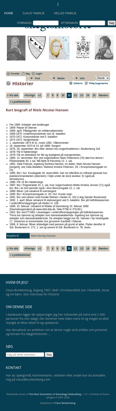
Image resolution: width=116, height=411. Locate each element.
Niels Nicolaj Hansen (43, 236)
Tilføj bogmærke (98, 83)
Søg (28, 73)
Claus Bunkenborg (65, 403)
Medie (61, 78)
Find (37, 78)
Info (82, 78)
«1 (39, 95)
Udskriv (77, 83)
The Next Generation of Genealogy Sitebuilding (55, 394)
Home (8, 13)
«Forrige (29, 95)
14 (87, 95)
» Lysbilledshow (20, 101)
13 (81, 95)
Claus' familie (33, 13)
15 (94, 95)
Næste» (103, 95)
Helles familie (65, 13)
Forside (15, 73)
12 (75, 95)
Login (39, 73)
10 (62, 95)
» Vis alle (12, 95)
